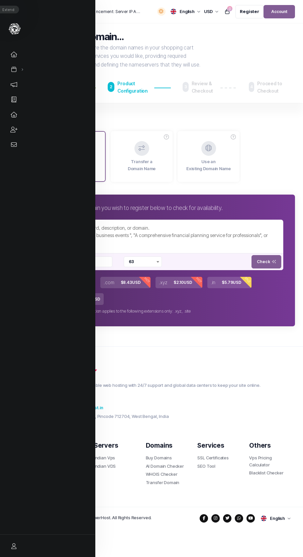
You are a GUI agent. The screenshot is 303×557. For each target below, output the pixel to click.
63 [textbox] (131, 261)
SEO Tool (206, 466)
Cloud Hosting (56, 474)
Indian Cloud (54, 482)
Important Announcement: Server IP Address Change (101, 11)
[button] (166, 137)
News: (51, 11)
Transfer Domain (163, 482)
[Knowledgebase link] (15, 99)
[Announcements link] (15, 84)
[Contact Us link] (15, 144)
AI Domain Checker (165, 466)
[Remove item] (64, 261)
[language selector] (186, 11)
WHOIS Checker (162, 474)
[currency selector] (211, 11)
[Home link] (15, 54)
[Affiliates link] (15, 129)
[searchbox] (85, 261)
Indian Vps (104, 457)
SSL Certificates (213, 457)
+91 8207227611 (62, 399)
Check (266, 261)
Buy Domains (159, 457)
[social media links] (204, 518)
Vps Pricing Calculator (260, 461)
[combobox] (85, 261)
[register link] (249, 11)
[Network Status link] (15, 114)
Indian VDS (105, 466)
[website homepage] (166, 372)
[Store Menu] (14, 69)
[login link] (279, 11)
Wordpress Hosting (61, 466)
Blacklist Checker (266, 472)
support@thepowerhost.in (72, 407)
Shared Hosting (57, 457)
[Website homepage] (14, 28)
